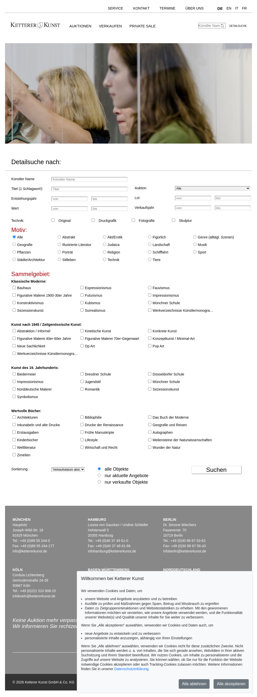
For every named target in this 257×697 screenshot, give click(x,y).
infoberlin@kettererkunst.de (184, 551)
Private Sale (143, 26)
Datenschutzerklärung (131, 669)
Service (115, 8)
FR (244, 8)
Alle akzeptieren (231, 684)
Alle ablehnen (194, 684)
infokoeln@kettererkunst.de (34, 596)
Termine (167, 8)
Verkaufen (110, 26)
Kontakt (141, 8)
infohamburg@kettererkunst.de (112, 551)
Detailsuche (238, 26)
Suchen (216, 469)
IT (236, 8)
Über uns (194, 8)
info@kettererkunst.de (30, 551)
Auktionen (80, 26)
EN (228, 8)
